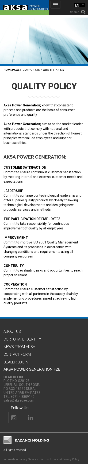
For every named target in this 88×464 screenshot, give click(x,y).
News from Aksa (19, 346)
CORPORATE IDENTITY (22, 339)
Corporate (31, 70)
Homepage (11, 70)
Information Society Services (21, 459)
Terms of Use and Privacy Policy (59, 459)
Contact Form (17, 354)
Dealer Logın (16, 362)
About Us (12, 331)
